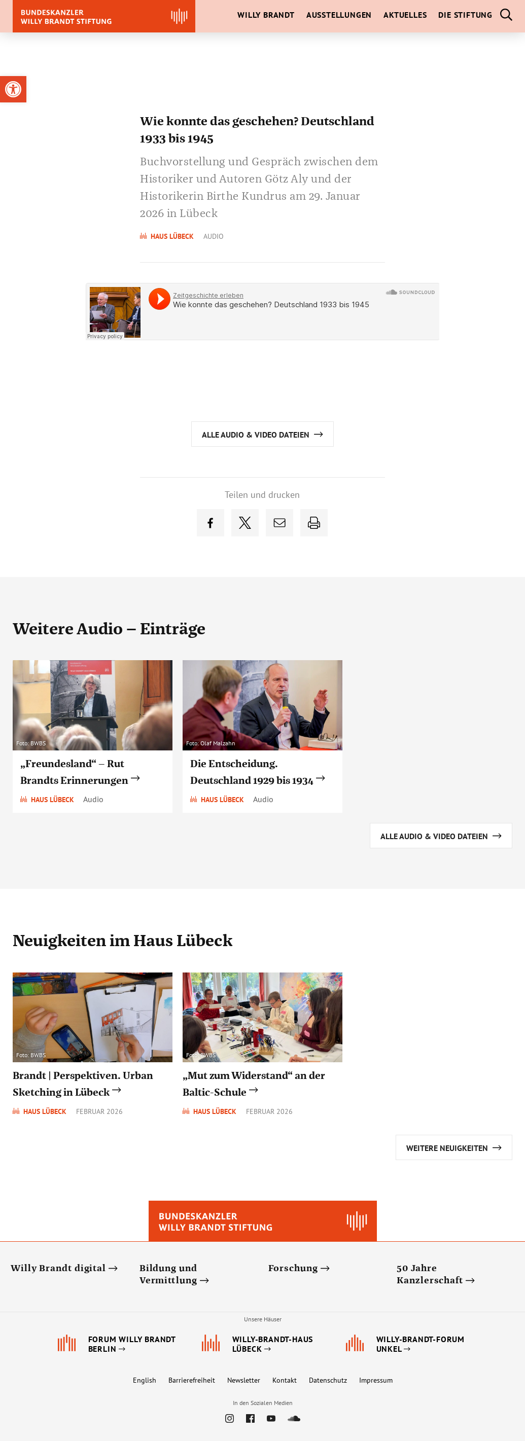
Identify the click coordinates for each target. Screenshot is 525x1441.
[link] (13, 89)
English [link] (144, 1380)
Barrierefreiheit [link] (191, 1380)
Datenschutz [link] (328, 1380)
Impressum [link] (376, 1380)
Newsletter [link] (243, 1380)
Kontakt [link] (284, 1380)
